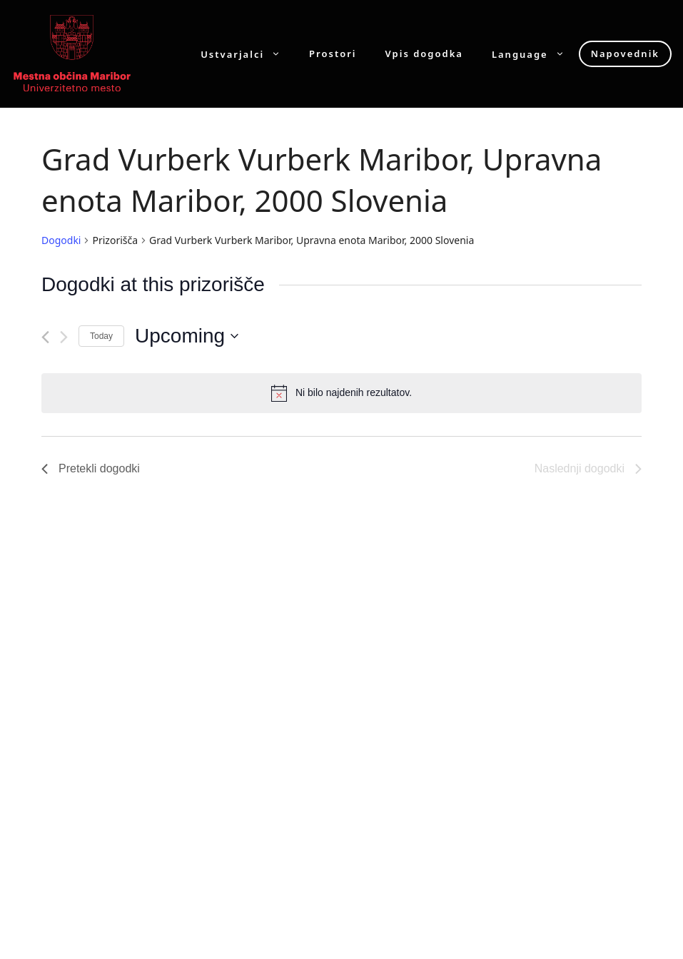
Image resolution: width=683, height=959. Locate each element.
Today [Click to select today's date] (101, 336)
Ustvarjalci (248, 54)
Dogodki (61, 240)
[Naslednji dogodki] (64, 337)
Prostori (332, 54)
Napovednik (625, 53)
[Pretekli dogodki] (45, 337)
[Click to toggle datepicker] (186, 336)
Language (535, 54)
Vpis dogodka (424, 54)
